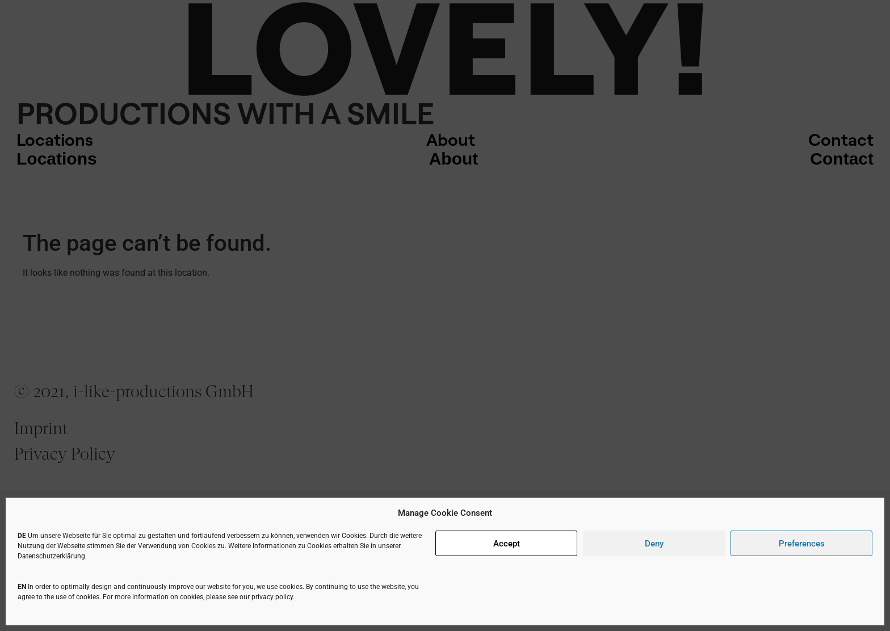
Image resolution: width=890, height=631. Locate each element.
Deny (654, 544)
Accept (506, 544)
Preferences (802, 544)
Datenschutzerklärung (51, 556)
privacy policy (272, 597)
